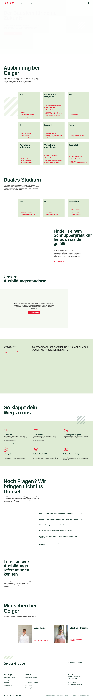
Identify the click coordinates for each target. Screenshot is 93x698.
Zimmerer (72, 117)
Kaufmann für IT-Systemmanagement (25, 136)
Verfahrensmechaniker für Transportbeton (52, 116)
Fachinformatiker (25, 133)
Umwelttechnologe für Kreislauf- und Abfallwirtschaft (53, 113)
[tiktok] (23, 695)
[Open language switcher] (88, 3)
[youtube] (11, 695)
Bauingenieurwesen (25, 212)
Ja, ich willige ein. (34, 312)
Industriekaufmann (25, 162)
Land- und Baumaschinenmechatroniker (78, 162)
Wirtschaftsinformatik (51, 214)
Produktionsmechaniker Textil (76, 136)
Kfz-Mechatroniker (75, 159)
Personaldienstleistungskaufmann (54, 157)
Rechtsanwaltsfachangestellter (53, 160)
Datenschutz (34, 308)
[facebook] (5, 695)
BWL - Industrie (74, 209)
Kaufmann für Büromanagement (25, 159)
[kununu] (20, 695)
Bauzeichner (73, 114)
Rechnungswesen (75, 214)
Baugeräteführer (49, 107)
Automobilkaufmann (75, 156)
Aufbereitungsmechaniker (52, 105)
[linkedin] (17, 695)
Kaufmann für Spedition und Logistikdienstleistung (53, 136)
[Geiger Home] (9, 3)
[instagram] (8, 695)
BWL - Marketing (74, 212)
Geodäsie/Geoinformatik (27, 214)
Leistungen (20, 3)
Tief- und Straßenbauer (26, 114)
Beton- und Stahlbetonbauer (28, 110)
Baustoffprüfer (49, 109)
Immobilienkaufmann (51, 155)
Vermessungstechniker (26, 117)
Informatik (48, 212)
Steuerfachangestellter (51, 162)
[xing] (14, 695)
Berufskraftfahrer (50, 133)
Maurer (22, 112)
